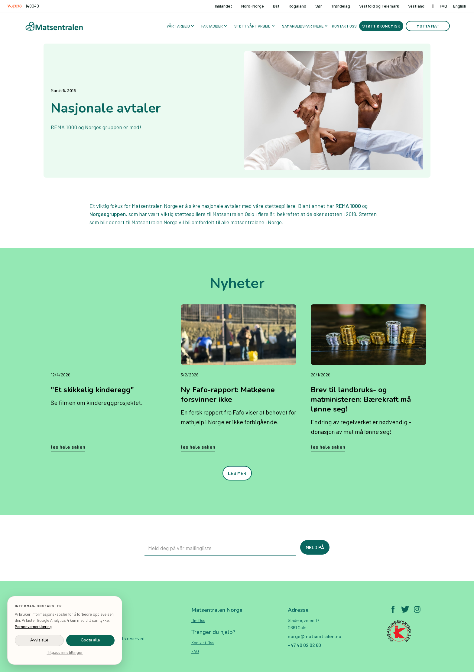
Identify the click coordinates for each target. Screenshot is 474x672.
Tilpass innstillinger (65, 652)
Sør (318, 5)
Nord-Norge (252, 5)
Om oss (198, 620)
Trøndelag (340, 5)
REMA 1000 (348, 205)
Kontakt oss (202, 642)
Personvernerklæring (33, 626)
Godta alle (90, 640)
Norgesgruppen (107, 214)
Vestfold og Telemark (379, 5)
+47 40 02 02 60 (304, 645)
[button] (180, 26)
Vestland (416, 5)
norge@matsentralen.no (314, 636)
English (459, 5)
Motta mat (428, 25)
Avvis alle (39, 640)
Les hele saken (68, 447)
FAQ (443, 5)
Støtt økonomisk (381, 25)
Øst (276, 5)
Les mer (237, 473)
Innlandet (223, 5)
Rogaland (297, 5)
